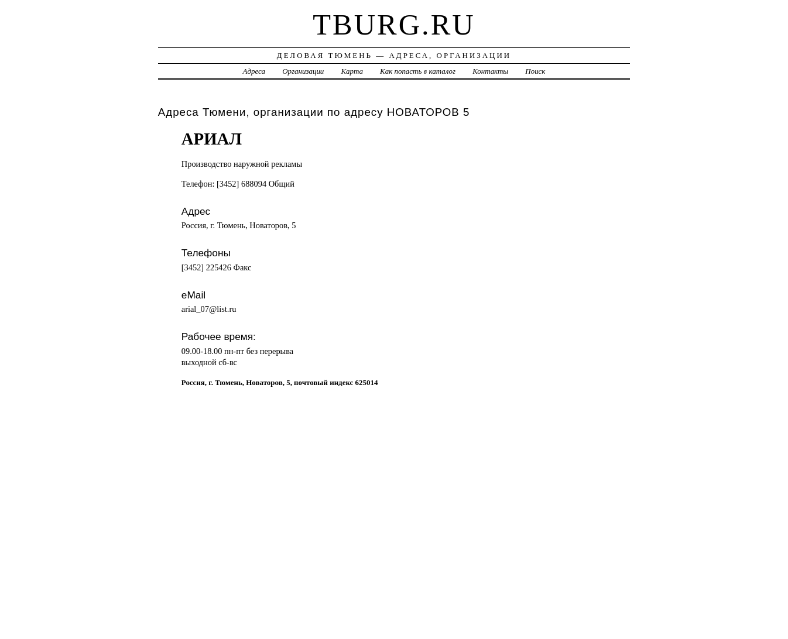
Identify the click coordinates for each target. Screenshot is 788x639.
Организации (303, 71)
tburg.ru (394, 24)
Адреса (254, 71)
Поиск (535, 71)
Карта (352, 71)
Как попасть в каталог (417, 71)
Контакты (490, 71)
